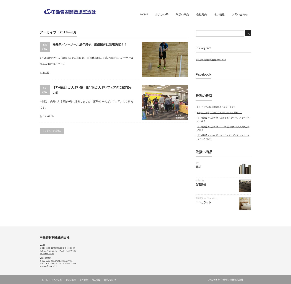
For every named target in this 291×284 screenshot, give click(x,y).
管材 (198, 162)
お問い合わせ (240, 14)
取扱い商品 (182, 14)
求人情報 (219, 14)
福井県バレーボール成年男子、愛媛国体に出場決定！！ (90, 44)
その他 (45, 72)
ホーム (45, 280)
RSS (249, 280)
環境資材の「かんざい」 (207, 198)
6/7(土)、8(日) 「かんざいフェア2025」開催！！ (219, 112)
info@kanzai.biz (47, 253)
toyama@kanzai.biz (49, 266)
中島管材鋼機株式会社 (232, 279)
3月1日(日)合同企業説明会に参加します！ (216, 107)
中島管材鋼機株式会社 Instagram (211, 59)
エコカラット (203, 202)
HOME (144, 14)
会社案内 (201, 14)
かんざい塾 (162, 14)
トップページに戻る (51, 131)
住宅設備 (200, 180)
